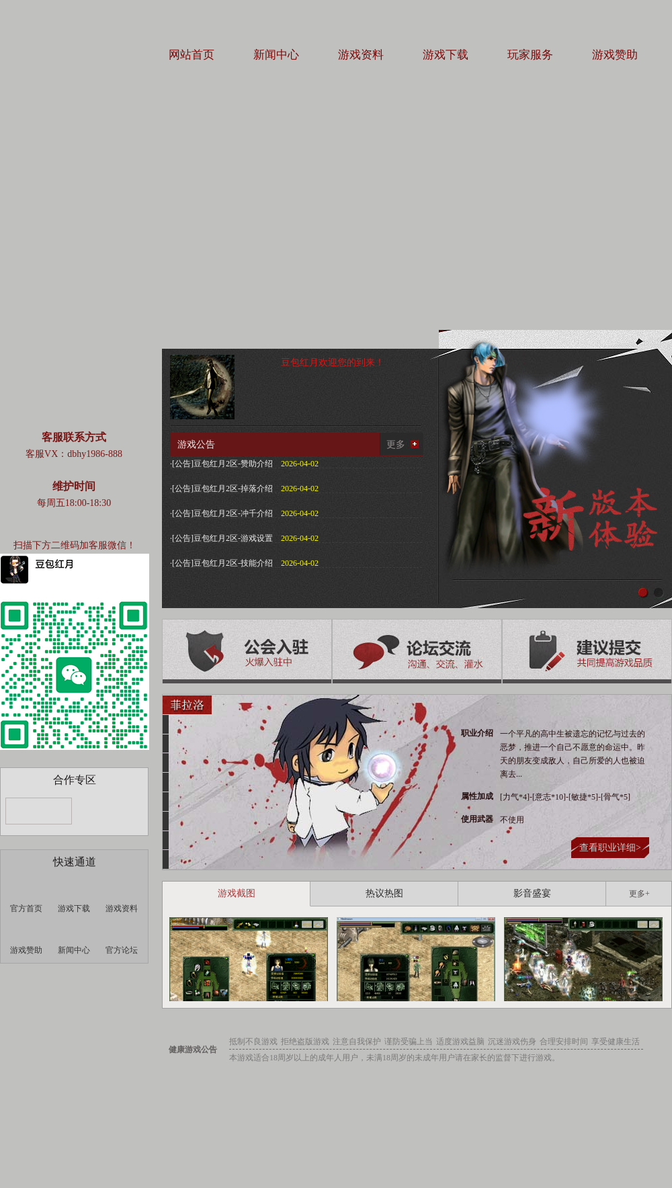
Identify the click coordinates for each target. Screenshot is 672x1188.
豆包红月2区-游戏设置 (233, 538)
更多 (395, 444)
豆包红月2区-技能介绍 (233, 563)
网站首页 (191, 54)
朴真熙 (166, 782)
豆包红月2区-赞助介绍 (233, 463)
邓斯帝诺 (166, 762)
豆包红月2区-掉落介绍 (233, 488)
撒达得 (166, 743)
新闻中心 (276, 54)
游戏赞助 (615, 54)
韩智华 (166, 840)
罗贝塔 (166, 859)
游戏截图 (236, 893)
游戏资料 (361, 54)
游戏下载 (445, 54)
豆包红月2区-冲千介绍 (233, 513)
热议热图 (384, 893)
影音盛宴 (532, 893)
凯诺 (166, 801)
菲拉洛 (187, 704)
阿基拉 (166, 724)
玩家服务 (530, 54)
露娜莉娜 (166, 821)
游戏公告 (196, 444)
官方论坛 (122, 950)
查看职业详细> (610, 848)
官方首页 (26, 908)
